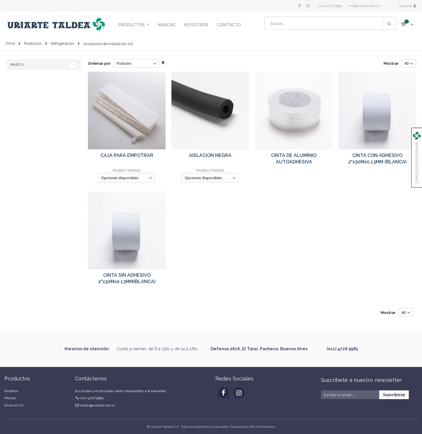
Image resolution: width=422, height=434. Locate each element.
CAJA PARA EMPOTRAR (127, 155)
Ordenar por (99, 63)
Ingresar (406, 6)
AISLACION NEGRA (210, 155)
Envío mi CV (13, 405)
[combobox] (330, 23)
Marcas (10, 398)
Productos (33, 43)
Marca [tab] (17, 64)
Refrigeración (62, 43)
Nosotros (11, 391)
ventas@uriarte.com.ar (97, 405)
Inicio (10, 43)
